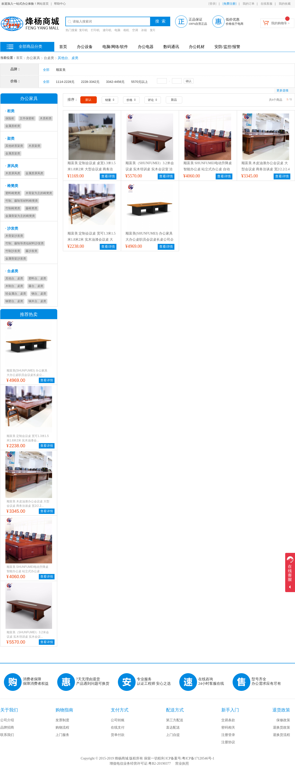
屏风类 (11, 166)
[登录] (212, 3)
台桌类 (49, 58)
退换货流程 (281, 735)
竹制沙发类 (12, 251)
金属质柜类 (12, 126)
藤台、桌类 (35, 286)
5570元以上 (139, 82)
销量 (109, 100)
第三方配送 (174, 720)
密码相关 (228, 727)
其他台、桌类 (68, 58)
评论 (152, 100)
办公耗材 (197, 47)
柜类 (10, 111)
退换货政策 (281, 727)
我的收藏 (285, 3)
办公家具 (33, 58)
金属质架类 (12, 153)
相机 (126, 30)
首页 (19, 58)
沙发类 (11, 228)
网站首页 (43, 3)
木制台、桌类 (14, 286)
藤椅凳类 (31, 208)
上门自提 (173, 735)
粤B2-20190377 (159, 763)
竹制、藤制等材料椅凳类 (21, 200)
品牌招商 (7, 727)
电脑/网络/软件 (115, 47)
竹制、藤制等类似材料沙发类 (24, 243)
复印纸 (154, 30)
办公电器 (146, 47)
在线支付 (118, 727)
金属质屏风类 (34, 173)
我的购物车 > (280, 23)
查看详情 (46, 380)
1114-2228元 (65, 82)
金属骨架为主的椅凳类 (20, 216)
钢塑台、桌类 (14, 301)
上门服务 (62, 735)
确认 (189, 81)
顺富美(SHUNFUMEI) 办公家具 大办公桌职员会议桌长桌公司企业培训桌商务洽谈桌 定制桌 (150, 240)
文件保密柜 (27, 118)
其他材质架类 (14, 146)
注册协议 (228, 742)
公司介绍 (7, 720)
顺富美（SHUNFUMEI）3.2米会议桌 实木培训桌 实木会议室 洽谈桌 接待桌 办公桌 (150, 169)
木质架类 (34, 146)
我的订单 (248, 3)
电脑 (117, 30)
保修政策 (283, 720)
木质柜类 (46, 118)
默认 (88, 99)
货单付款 (118, 735)
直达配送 (173, 727)
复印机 (83, 30)
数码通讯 (171, 47)
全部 (46, 70)
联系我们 (7, 735)
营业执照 (182, 763)
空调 (135, 30)
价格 (131, 100)
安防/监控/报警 (227, 47)
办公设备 (85, 47)
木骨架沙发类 (14, 235)
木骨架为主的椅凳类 (39, 193)
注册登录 (228, 735)
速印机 (107, 30)
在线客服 (266, 3)
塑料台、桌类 (37, 278)
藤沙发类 (31, 251)
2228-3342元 (90, 82)
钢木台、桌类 (37, 301)
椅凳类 (11, 186)
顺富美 (61, 70)
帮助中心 (60, 3)
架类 (10, 138)
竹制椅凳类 (12, 208)
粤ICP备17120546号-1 (198, 758)
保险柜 (9, 118)
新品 (174, 99)
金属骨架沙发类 (15, 258)
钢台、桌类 (38, 293)
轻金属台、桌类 (15, 293)
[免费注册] (229, 3)
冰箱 (144, 30)
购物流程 (62, 727)
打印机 (95, 30)
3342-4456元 (115, 82)
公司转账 (118, 720)
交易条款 (228, 720)
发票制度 (62, 720)
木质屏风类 (12, 173)
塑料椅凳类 (12, 193)
